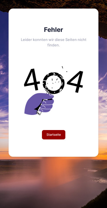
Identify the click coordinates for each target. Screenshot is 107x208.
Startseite (54, 135)
